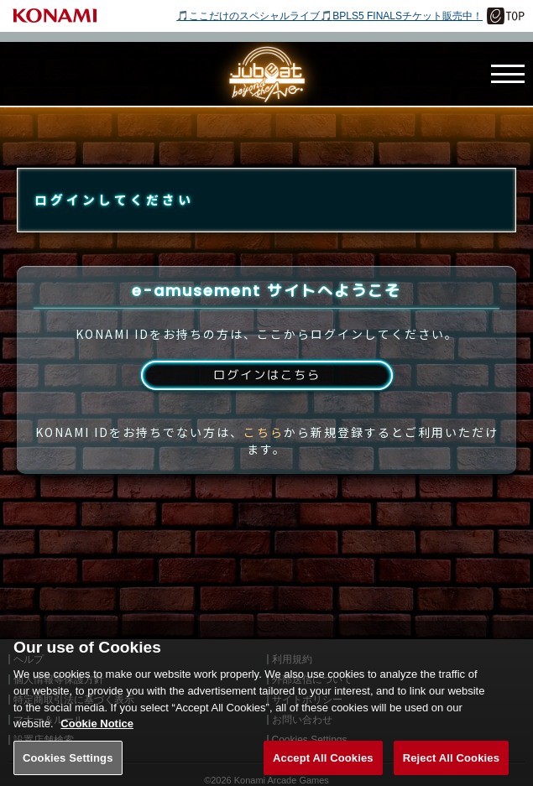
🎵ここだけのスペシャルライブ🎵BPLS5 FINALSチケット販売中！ (329, 16)
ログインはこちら (266, 392)
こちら (263, 451)
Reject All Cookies (451, 768)
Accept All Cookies (323, 768)
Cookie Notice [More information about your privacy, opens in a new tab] (96, 734)
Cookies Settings (68, 768)
